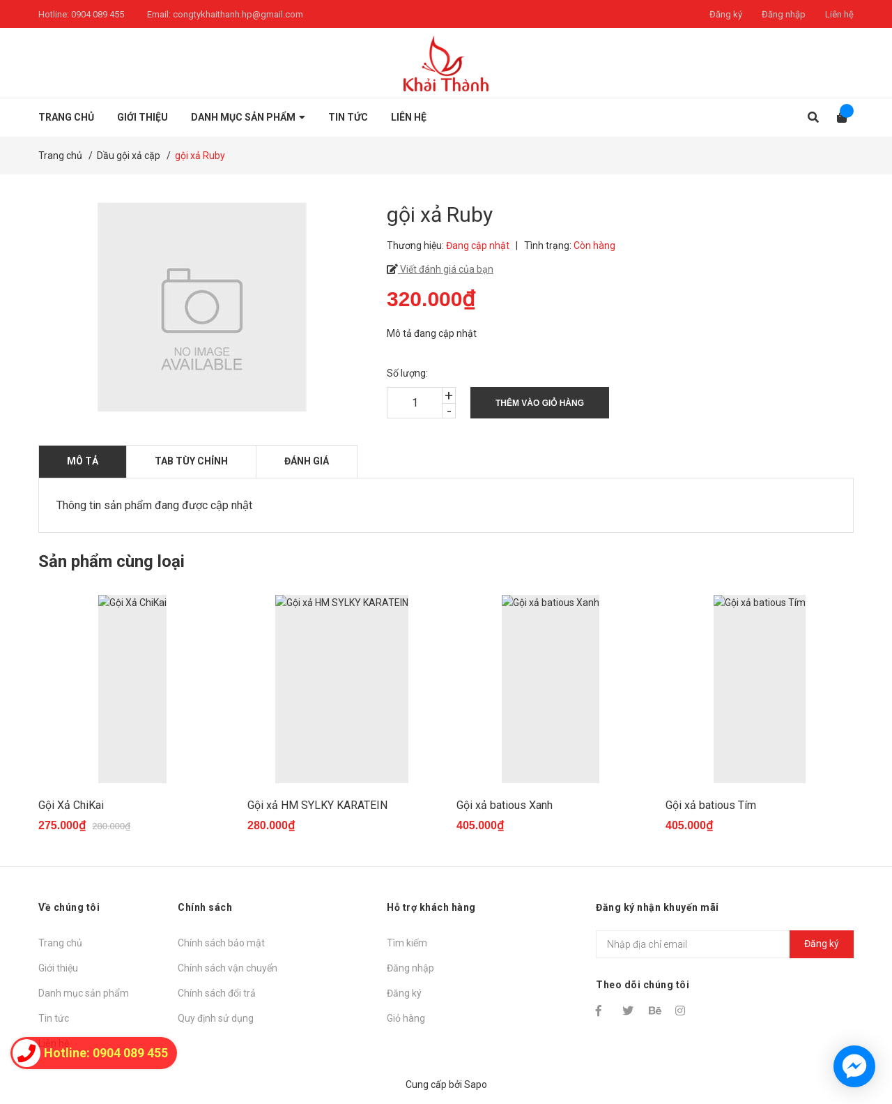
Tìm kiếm (407, 942)
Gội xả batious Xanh (504, 805)
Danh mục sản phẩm (83, 993)
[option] (132, 720)
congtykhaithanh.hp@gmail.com (238, 14)
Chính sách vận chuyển (227, 968)
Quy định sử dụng (216, 1018)
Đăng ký (725, 14)
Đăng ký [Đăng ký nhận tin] (821, 943)
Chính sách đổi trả (217, 993)
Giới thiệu (58, 968)
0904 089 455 (97, 14)
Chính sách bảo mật (221, 942)
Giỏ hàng (406, 1018)
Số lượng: (407, 373)
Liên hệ (839, 14)
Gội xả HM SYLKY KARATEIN (317, 805)
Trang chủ (60, 942)
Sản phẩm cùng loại (111, 561)
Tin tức (53, 1018)
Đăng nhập (784, 14)
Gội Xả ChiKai (71, 805)
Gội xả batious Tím (711, 805)
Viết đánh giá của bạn (445, 269)
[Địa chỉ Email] (725, 944)
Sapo (475, 1084)
